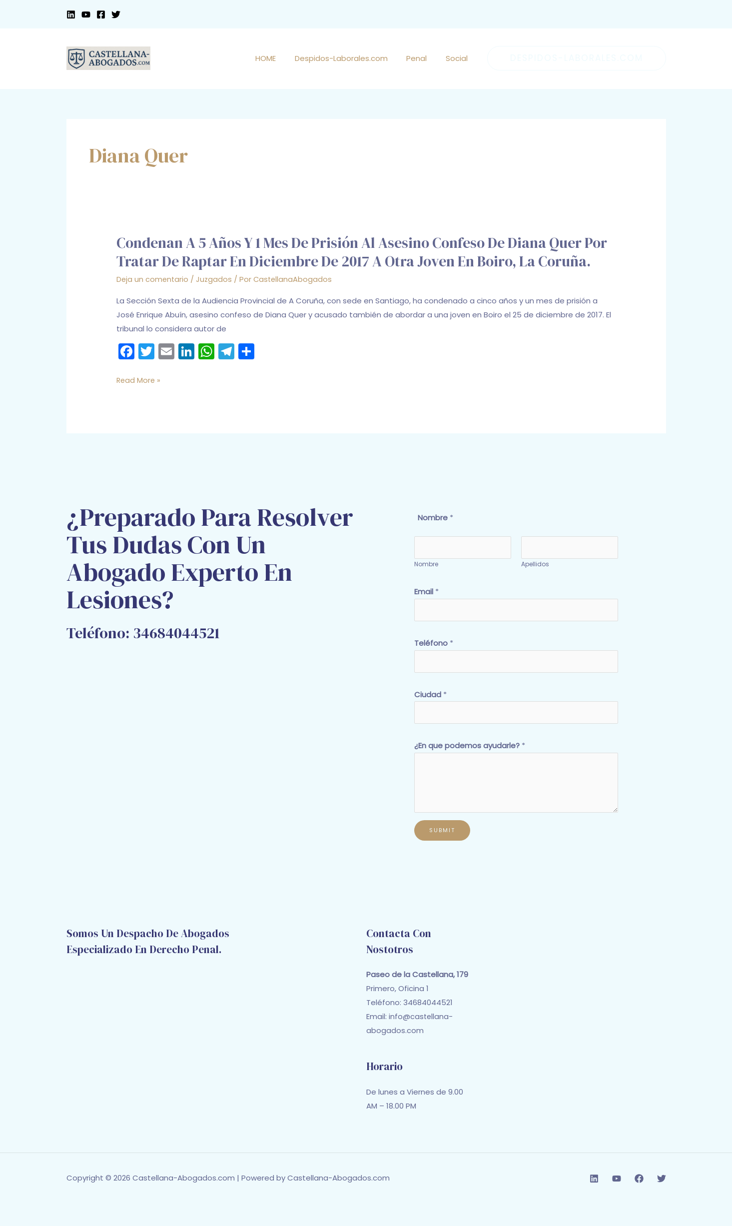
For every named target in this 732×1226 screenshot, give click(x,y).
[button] (576, 58)
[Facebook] (100, 14)
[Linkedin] (70, 14)
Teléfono (433, 663)
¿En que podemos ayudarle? (469, 768)
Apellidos (535, 583)
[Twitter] (115, 14)
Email (426, 610)
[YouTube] (85, 14)
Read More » (139, 398)
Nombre (426, 583)
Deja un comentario (153, 297)
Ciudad (430, 716)
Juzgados (215, 297)
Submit (442, 853)
